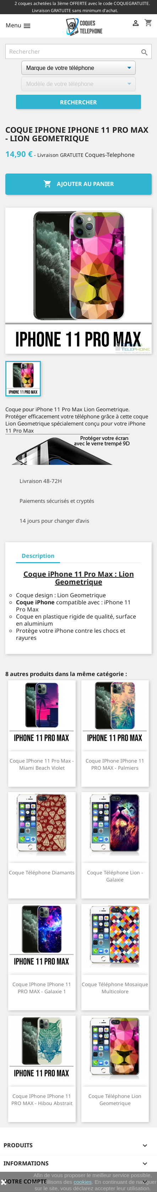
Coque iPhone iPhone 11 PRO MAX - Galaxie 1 (41, 988)
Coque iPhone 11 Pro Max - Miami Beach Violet (42, 764)
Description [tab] (38, 556)
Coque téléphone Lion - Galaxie (115, 876)
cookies (83, 1182)
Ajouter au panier (78, 184)
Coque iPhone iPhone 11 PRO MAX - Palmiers (115, 764)
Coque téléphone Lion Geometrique (114, 1099)
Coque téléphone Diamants (42, 872)
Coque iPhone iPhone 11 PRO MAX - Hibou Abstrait (41, 1099)
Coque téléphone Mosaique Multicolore (115, 988)
